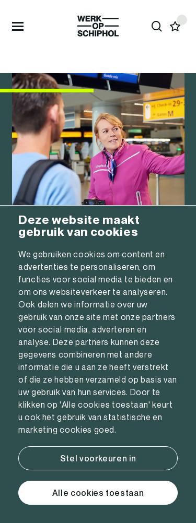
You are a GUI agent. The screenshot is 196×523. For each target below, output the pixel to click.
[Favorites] (175, 26)
